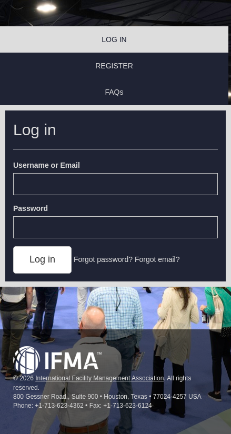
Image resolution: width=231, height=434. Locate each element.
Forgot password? (103, 259)
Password (30, 208)
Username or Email (46, 165)
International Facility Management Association (99, 378)
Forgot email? (157, 259)
